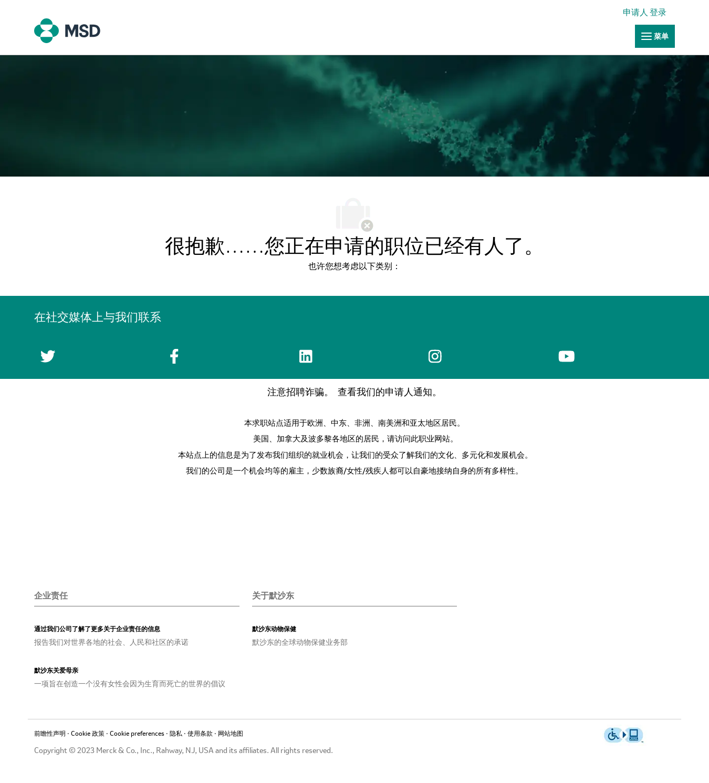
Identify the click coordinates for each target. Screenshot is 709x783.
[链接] (655, 36)
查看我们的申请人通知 (385, 392)
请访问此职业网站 (418, 440)
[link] (647, 13)
